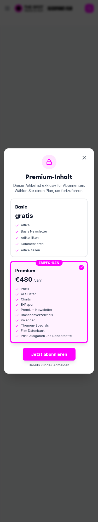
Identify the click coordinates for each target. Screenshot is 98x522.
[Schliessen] (84, 158)
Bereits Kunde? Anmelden (49, 365)
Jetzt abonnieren (49, 354)
